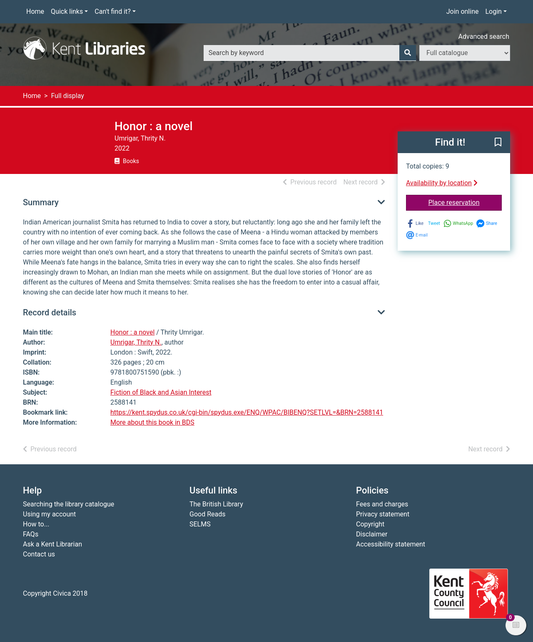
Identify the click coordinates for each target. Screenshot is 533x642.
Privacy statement (382, 514)
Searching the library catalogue (68, 504)
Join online (462, 11)
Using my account (49, 514)
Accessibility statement (390, 544)
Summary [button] (41, 202)
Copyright (370, 524)
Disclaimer (371, 534)
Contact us (39, 554)
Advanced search (483, 36)
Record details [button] (49, 312)
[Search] (407, 53)
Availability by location (442, 183)
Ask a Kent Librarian (52, 544)
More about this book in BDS (152, 422)
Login (493, 11)
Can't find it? (113, 11)
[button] (498, 142)
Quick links (67, 11)
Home (35, 11)
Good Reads (207, 514)
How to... (36, 524)
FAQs (30, 534)
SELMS (200, 524)
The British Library (216, 504)
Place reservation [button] (465, 201)
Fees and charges (382, 504)
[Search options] (464, 53)
